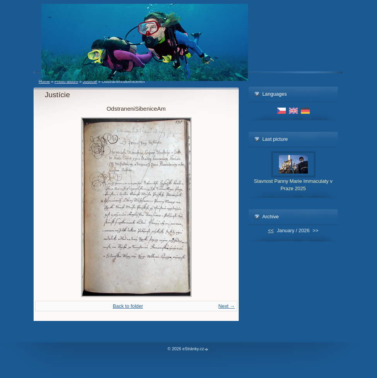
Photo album (66, 81)
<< (271, 230)
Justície (90, 81)
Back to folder (128, 306)
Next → (226, 306)
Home (44, 81)
